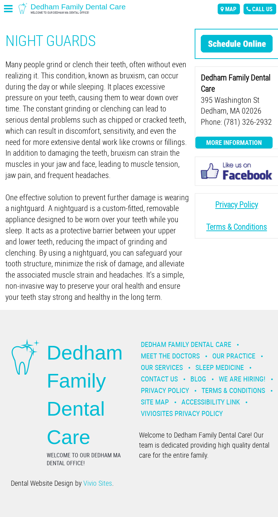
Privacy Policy (165, 390)
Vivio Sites (97, 483)
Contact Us (159, 379)
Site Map (155, 402)
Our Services (162, 367)
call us (262, 9)
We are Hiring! (242, 379)
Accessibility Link (210, 402)
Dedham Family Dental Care (186, 344)
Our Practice (233, 356)
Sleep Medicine (219, 367)
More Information (234, 142)
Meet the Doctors (170, 356)
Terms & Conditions (233, 390)
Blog (198, 379)
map (230, 9)
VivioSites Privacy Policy (182, 413)
